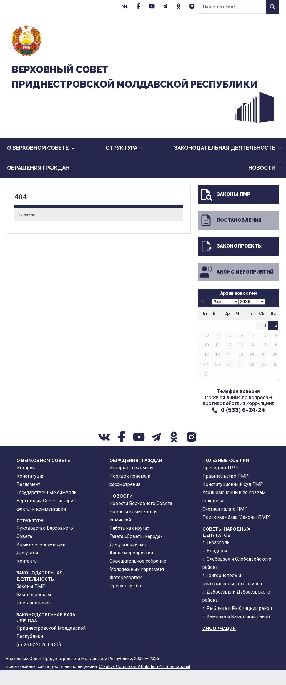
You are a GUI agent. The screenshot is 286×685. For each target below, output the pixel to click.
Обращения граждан (41, 183)
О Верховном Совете (41, 163)
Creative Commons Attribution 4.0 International (144, 681)
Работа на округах (129, 543)
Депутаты (27, 568)
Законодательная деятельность (227, 163)
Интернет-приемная (131, 483)
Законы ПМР (224, 209)
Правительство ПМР (225, 491)
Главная (27, 229)
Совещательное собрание (137, 576)
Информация (219, 643)
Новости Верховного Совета (140, 518)
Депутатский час (127, 559)
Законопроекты (231, 261)
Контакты (27, 576)
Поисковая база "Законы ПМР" (236, 532)
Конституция (30, 491)
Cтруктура (124, 163)
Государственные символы (47, 507)
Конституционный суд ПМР (232, 499)
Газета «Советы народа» (136, 551)
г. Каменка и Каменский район (236, 631)
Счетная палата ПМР (224, 524)
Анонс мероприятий (236, 287)
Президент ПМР (220, 483)
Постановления (230, 235)
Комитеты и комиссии (40, 559)
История (25, 483)
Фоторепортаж (125, 592)
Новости (264, 183)
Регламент (28, 499)
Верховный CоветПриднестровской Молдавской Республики (109, 84)
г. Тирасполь (216, 557)
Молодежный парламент (136, 584)
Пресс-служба (125, 601)
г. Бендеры (214, 566)
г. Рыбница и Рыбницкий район (237, 623)
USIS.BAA (26, 636)
